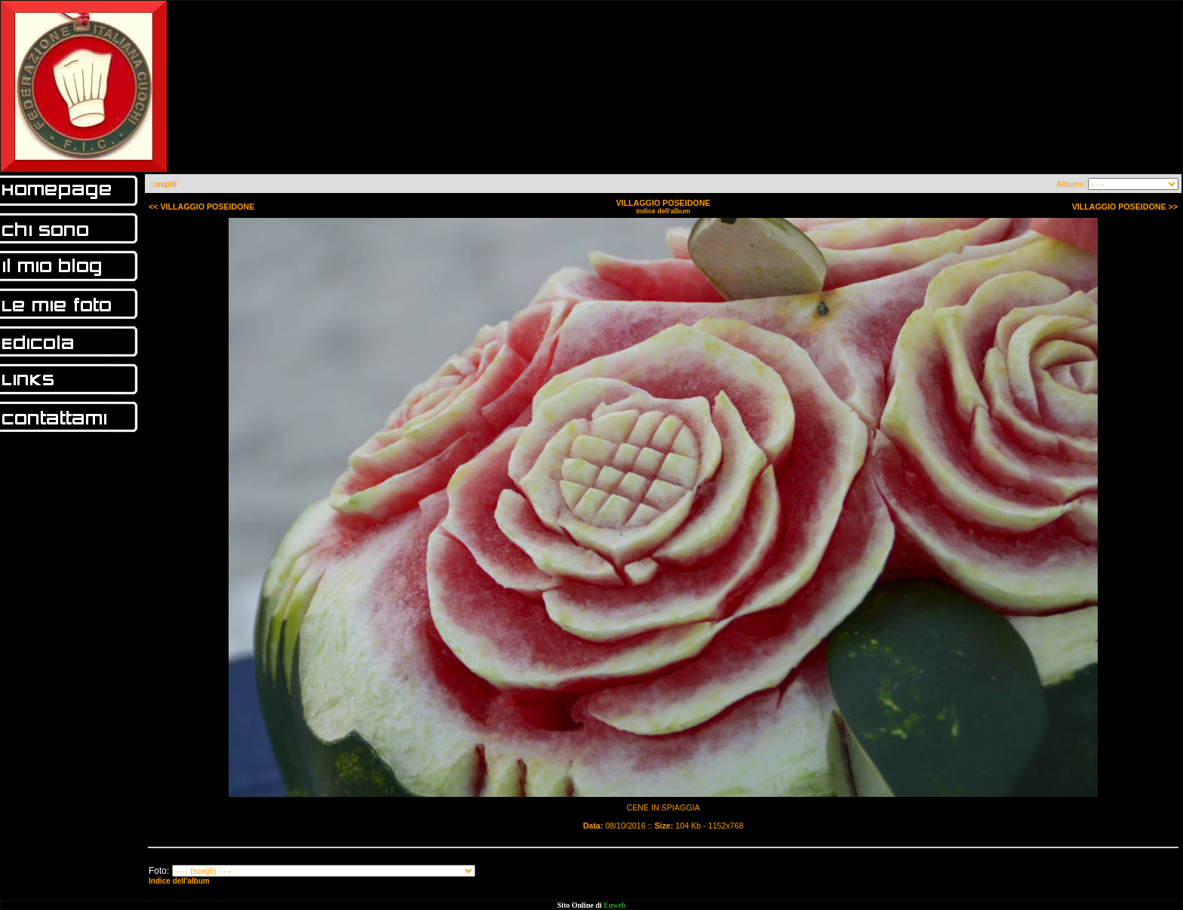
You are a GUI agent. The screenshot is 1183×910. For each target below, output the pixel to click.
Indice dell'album (663, 211)
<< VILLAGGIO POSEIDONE (201, 206)
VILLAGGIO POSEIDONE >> (1125, 206)
